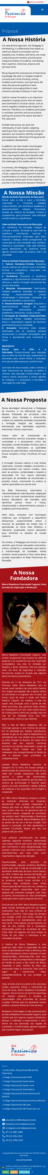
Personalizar (24, 1172)
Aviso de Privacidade (24, 1160)
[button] (36, 2)
